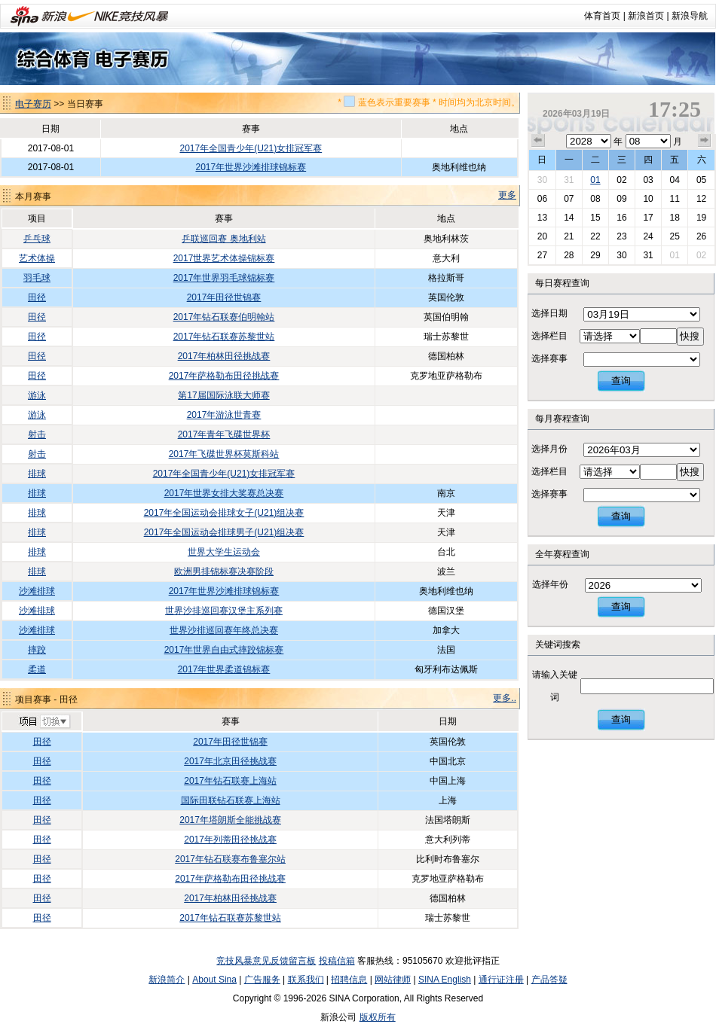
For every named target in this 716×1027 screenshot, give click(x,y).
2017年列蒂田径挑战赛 (230, 839)
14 (569, 217)
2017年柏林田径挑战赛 (224, 356)
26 (701, 236)
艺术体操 (37, 258)
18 (674, 217)
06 (542, 199)
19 (701, 217)
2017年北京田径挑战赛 (230, 761)
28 (569, 255)
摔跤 (37, 650)
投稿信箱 (337, 960)
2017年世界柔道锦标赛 (224, 669)
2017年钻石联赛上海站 (230, 781)
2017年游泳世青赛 (224, 415)
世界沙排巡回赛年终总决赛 (224, 630)
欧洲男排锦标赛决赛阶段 (224, 571)
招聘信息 (349, 979)
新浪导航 (690, 16)
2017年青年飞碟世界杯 (224, 434)
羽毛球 (36, 278)
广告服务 (262, 979)
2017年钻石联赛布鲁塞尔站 (230, 859)
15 (595, 217)
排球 (37, 473)
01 (595, 180)
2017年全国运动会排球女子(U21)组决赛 (224, 512)
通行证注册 (501, 979)
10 (648, 199)
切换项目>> (44, 722)
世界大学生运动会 (224, 552)
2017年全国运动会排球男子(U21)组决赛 (224, 532)
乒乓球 (36, 238)
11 (674, 199)
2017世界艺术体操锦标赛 (224, 258)
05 (701, 180)
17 (648, 217)
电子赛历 (33, 104)
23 (621, 236)
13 (542, 217)
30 (542, 180)
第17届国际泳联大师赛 (223, 395)
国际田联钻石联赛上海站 (230, 800)
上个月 (538, 141)
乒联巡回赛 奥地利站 (223, 238)
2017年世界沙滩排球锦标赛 (250, 167)
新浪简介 (166, 979)
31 (569, 180)
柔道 (37, 669)
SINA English (444, 979)
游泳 (37, 395)
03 (648, 180)
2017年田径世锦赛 (224, 297)
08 (595, 199)
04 (674, 180)
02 (621, 180)
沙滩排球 (37, 591)
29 (595, 255)
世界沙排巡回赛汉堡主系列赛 (224, 610)
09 (621, 199)
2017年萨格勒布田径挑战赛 (224, 375)
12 (701, 199)
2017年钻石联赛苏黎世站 (224, 336)
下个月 (704, 141)
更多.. (504, 698)
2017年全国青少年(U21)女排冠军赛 (250, 148)
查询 (621, 380)
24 (648, 236)
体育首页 (602, 16)
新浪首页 (646, 16)
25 (674, 236)
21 (569, 236)
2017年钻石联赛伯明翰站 (224, 317)
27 (542, 255)
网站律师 (393, 979)
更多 (507, 195)
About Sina (214, 979)
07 (569, 199)
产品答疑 (549, 979)
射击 (37, 434)
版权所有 (378, 1017)
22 (595, 236)
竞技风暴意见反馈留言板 (266, 960)
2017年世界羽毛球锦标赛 (224, 278)
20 (542, 236)
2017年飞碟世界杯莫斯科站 (224, 454)
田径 (37, 297)
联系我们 (306, 979)
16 (621, 217)
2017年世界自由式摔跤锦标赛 (224, 650)
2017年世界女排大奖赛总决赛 (224, 493)
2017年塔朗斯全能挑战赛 (230, 820)
